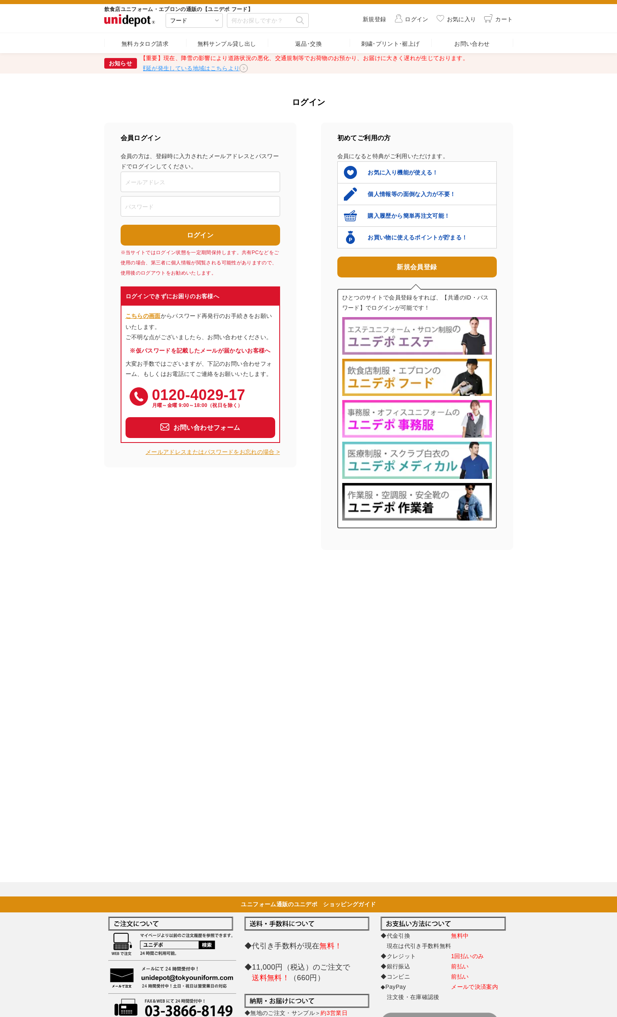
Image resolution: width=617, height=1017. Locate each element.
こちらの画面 (143, 316)
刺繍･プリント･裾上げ (390, 43)
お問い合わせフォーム (206, 427)
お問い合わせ (471, 43)
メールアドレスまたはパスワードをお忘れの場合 (210, 452)
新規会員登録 (417, 267)
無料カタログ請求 (144, 43)
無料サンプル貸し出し (226, 43)
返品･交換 (308, 43)
